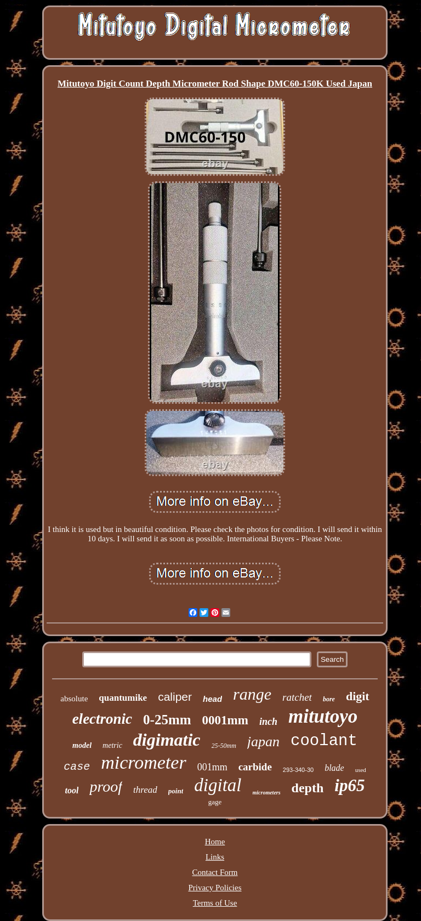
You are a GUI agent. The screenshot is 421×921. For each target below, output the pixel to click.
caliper (175, 696)
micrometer (143, 762)
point (175, 791)
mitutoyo (322, 716)
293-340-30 (298, 769)
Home (215, 841)
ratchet (297, 697)
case (77, 766)
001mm (212, 767)
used (360, 769)
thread (145, 790)
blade (334, 768)
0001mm (225, 720)
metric (112, 745)
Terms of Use (215, 903)
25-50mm (224, 746)
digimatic (167, 740)
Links (215, 857)
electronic (102, 719)
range (252, 694)
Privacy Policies (214, 887)
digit (357, 696)
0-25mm (167, 719)
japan (263, 742)
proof (105, 786)
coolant (324, 741)
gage (215, 802)
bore (329, 699)
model (82, 745)
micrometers (267, 793)
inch (268, 721)
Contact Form (215, 872)
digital (217, 785)
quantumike (123, 698)
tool (72, 790)
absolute (74, 698)
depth (308, 788)
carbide (255, 767)
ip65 (349, 785)
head (212, 698)
